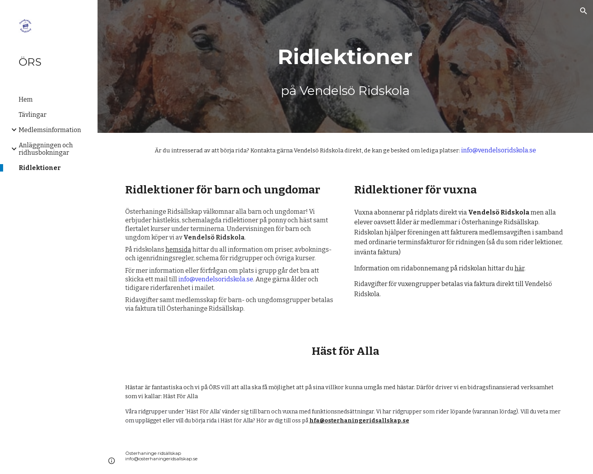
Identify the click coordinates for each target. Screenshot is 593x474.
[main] (345, 66)
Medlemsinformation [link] (50, 130)
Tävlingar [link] (32, 114)
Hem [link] (26, 99)
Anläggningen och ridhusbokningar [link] (46, 148)
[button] (583, 11)
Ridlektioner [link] (40, 168)
